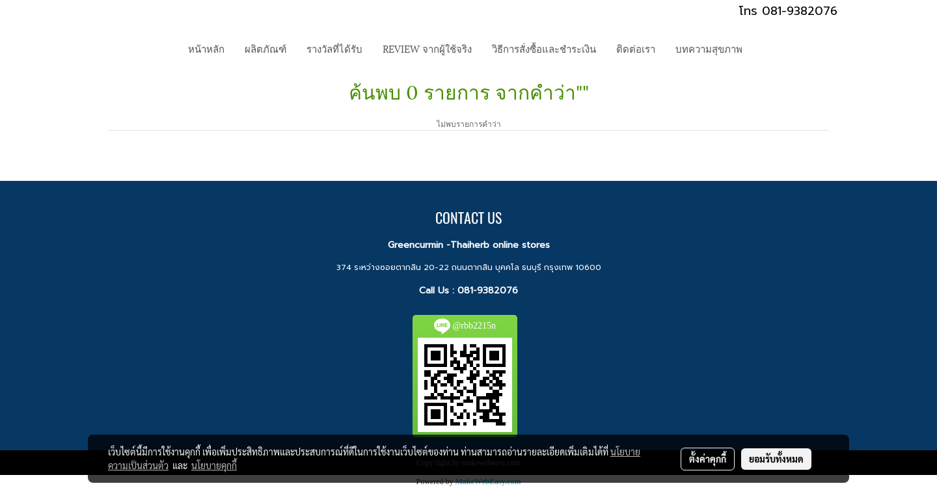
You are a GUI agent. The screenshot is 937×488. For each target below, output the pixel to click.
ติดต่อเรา (635, 48)
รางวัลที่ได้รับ (334, 48)
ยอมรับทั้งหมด (776, 459)
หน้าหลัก (206, 48)
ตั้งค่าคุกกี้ (707, 459)
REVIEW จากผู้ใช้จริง (427, 48)
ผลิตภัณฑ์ (265, 48)
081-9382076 (487, 290)
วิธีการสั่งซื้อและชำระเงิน (544, 48)
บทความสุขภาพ (708, 48)
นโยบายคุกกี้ (214, 465)
